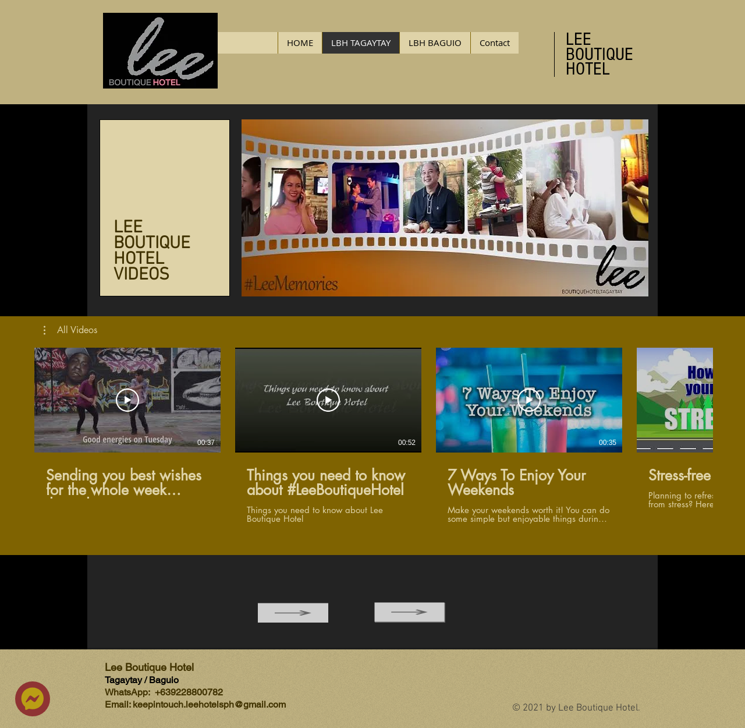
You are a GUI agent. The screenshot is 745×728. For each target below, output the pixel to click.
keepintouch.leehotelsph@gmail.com (209, 704)
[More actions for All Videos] (70, 330)
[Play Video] (127, 400)
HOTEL (588, 68)
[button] (70, 330)
